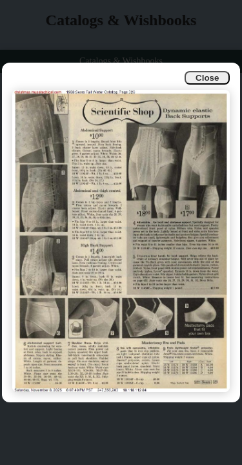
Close (207, 78)
